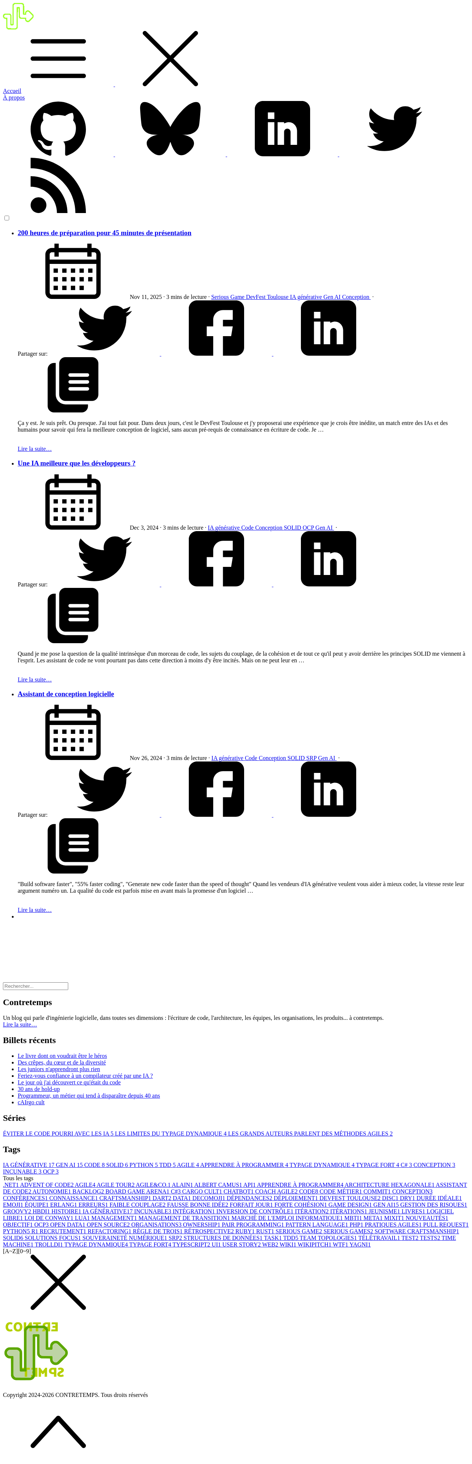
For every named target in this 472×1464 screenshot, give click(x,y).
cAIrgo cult (31, 1102)
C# (407, 1165)
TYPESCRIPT (192, 1244)
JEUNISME (385, 1211)
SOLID (293, 527)
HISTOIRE (67, 1211)
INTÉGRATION (194, 1211)
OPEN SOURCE (109, 1224)
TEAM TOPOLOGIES (329, 1238)
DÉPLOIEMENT (296, 1198)
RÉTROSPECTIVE (209, 1231)
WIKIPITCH (315, 1244)
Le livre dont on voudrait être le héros (62, 1056)
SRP (312, 758)
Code (248, 527)
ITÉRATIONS (349, 1211)
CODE (95, 1165)
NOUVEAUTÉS (427, 1218)
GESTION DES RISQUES (433, 1205)
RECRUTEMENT (64, 1231)
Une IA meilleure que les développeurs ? (77, 463)
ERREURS (94, 1205)
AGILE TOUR (116, 1185)
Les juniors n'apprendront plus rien (59, 1069)
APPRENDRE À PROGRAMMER (244, 1165)
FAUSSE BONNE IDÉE (198, 1205)
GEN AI (70, 1165)
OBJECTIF (18, 1224)
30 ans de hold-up (39, 1089)
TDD (168, 1165)
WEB (271, 1244)
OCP (309, 527)
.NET (11, 1185)
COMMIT (378, 1191)
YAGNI (360, 1244)
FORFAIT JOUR (252, 1205)
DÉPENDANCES (250, 1198)
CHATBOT (239, 1191)
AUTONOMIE (52, 1191)
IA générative (306, 297)
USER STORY (242, 1244)
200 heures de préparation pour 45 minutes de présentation (104, 233)
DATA (182, 1198)
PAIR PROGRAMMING (253, 1224)
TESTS (431, 1238)
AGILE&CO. (154, 1185)
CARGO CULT (202, 1191)
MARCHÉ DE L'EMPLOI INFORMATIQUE (288, 1218)
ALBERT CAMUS (218, 1185)
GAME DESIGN (351, 1205)
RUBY (245, 1231)
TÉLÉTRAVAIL (380, 1238)
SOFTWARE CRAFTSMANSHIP (417, 1231)
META (374, 1218)
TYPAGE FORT (378, 1165)
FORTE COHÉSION (301, 1205)
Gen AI (332, 297)
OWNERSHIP (202, 1224)
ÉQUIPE (37, 1205)
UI (217, 1244)
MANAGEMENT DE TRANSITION (184, 1218)
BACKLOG (89, 1191)
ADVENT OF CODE (47, 1185)
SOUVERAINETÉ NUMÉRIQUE (126, 1238)
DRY (408, 1198)
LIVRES (414, 1211)
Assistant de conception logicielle (66, 694)
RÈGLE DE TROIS (158, 1231)
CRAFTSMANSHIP (125, 1198)
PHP (357, 1224)
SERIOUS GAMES (349, 1231)
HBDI (41, 1211)
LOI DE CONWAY (49, 1218)
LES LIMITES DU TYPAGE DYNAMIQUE (171, 1133)
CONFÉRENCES (26, 1198)
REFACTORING (110, 1231)
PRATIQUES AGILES (394, 1224)
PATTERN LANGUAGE (317, 1224)
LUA (83, 1218)
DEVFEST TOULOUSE (350, 1198)
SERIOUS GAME (300, 1231)
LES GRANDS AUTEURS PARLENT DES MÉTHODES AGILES (310, 1133)
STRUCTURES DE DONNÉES (224, 1238)
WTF (341, 1244)
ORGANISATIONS (157, 1224)
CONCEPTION (434, 1165)
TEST (411, 1238)
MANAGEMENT (115, 1218)
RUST (266, 1231)
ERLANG (64, 1205)
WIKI (289, 1244)
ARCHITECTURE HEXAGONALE (389, 1185)
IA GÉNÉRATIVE (29, 1165)
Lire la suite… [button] (20, 1024)
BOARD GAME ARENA (138, 1191)
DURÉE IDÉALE (439, 1198)
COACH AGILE (277, 1191)
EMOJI (14, 1205)
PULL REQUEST (445, 1224)
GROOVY (17, 1211)
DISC (391, 1198)
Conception (356, 297)
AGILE (188, 1165)
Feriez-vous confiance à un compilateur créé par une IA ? (85, 1076)
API (250, 1185)
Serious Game (228, 297)
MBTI (354, 1218)
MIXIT (395, 1218)
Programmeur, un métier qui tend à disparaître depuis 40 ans (89, 1095)
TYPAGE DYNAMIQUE (322, 1165)
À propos (14, 97)
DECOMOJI (209, 1198)
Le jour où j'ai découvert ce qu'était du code (69, 1082)
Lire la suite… (35, 449)
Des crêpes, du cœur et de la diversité (62, 1062)
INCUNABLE (23, 1171)
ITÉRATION (312, 1211)
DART (163, 1198)
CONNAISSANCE (74, 1198)
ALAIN (183, 1185)
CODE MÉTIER (342, 1191)
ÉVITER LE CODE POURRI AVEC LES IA (59, 1133)
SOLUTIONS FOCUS (53, 1238)
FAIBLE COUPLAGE (138, 1205)
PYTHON (144, 1165)
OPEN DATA (68, 1224)
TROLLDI (49, 1244)
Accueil (12, 91)
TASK (273, 1238)
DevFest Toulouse (268, 297)
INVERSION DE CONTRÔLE (255, 1211)
